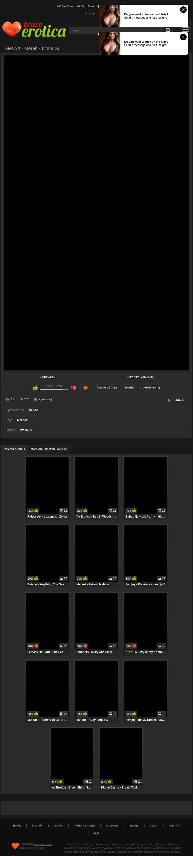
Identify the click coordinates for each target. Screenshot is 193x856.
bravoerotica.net (42, 844)
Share (129, 387)
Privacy (174, 825)
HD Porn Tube (85, 6)
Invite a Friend (84, 825)
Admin (179, 400)
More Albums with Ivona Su (49, 449)
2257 (96, 832)
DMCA (153, 825)
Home (17, 825)
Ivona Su (26, 430)
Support (112, 825)
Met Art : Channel (140, 377)
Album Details (106, 387)
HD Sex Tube (65, 6)
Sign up (90, 13)
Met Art (48, 377)
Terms (134, 825)
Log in (58, 825)
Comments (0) (150, 387)
